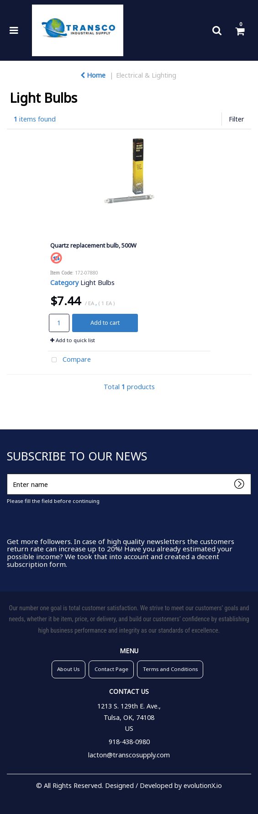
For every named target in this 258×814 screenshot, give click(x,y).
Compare (69, 360)
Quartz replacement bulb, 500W (93, 245)
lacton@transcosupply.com (129, 755)
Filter (236, 119)
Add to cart (105, 322)
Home (92, 75)
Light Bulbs (97, 282)
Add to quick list (72, 340)
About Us (68, 669)
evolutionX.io (203, 785)
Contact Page (111, 669)
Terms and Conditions (170, 669)
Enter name (9, 473)
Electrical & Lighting (146, 75)
